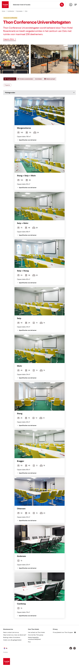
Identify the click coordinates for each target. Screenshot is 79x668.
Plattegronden (10, 92)
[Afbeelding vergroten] (74, 70)
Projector (7, 85)
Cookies (5, 652)
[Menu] (75, 4)
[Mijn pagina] (70, 4)
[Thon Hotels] (5, 4)
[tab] (9, 79)
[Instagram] (74, 648)
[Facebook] (71, 648)
